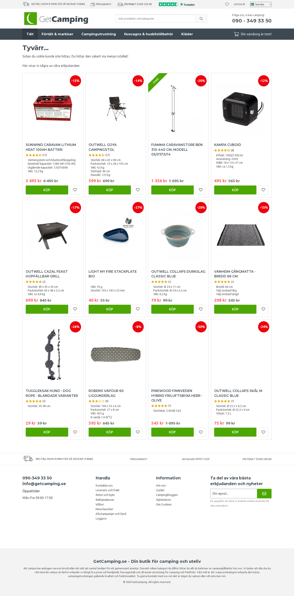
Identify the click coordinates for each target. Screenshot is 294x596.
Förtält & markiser (57, 34)
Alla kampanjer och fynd (111, 513)
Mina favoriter (104, 509)
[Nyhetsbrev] (264, 493)
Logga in (239, 4)
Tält (30, 34)
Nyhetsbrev (163, 499)
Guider (160, 490)
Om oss (161, 485)
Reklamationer (105, 499)
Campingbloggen (167, 495)
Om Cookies (164, 504)
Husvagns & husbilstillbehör (148, 34)
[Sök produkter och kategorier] (155, 18)
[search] (201, 18)
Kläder (187, 34)
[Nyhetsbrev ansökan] (233, 493)
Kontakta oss (104, 485)
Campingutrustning (98, 34)
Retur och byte (105, 495)
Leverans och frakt (107, 490)
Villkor (100, 504)
